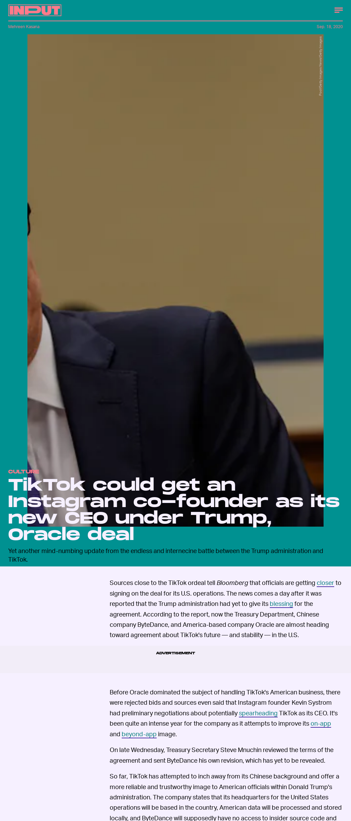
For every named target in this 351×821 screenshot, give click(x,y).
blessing (281, 603)
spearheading (258, 713)
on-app (321, 723)
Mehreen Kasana (23, 26)
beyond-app (139, 734)
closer (325, 582)
